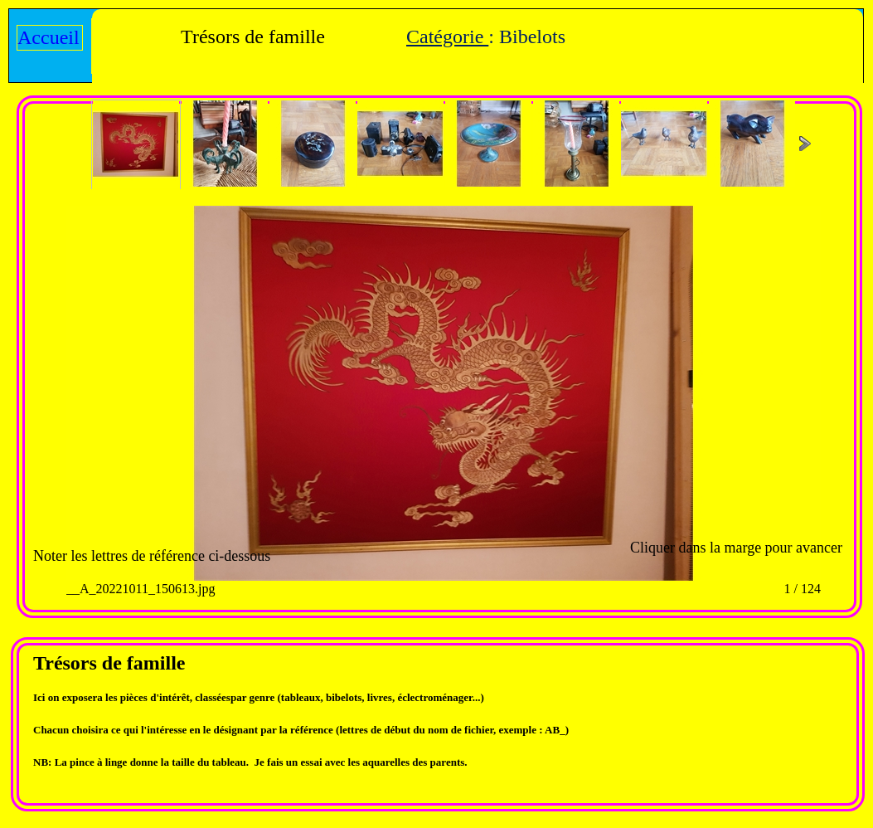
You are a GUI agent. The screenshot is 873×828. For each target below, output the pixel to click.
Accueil (48, 37)
